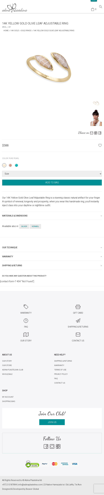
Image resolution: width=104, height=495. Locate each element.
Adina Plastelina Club (12, 369)
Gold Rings (26, 30)
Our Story (7, 361)
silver (24, 226)
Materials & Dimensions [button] (14, 215)
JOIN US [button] (52, 422)
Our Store (7, 365)
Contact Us (59, 383)
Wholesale (7, 374)
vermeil (35, 226)
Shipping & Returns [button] (12, 265)
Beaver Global (32, 489)
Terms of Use (60, 369)
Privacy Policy (61, 374)
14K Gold (15, 30)
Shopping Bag (8, 401)
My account (8, 397)
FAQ (56, 378)
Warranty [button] (7, 256)
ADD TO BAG (52, 182)
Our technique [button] (9, 247)
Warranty (59, 365)
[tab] (52, 216)
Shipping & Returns (63, 361)
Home (6, 30)
